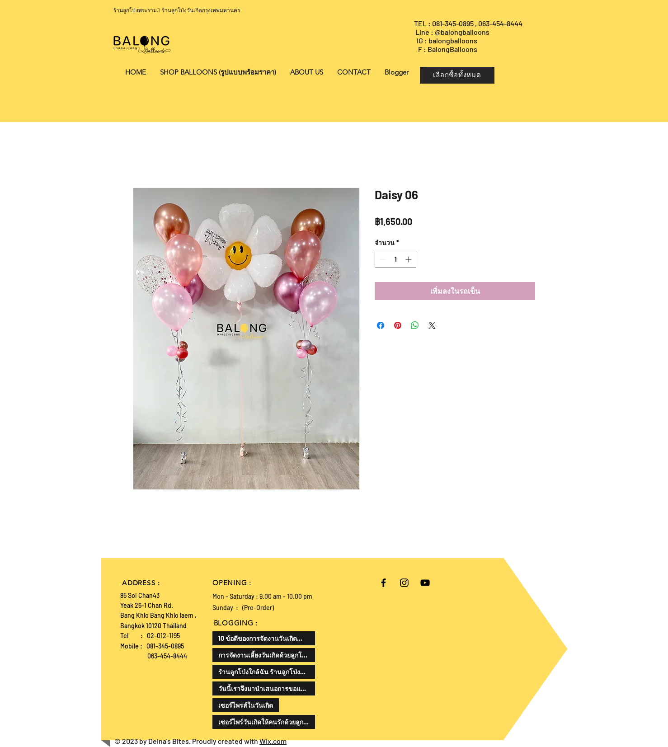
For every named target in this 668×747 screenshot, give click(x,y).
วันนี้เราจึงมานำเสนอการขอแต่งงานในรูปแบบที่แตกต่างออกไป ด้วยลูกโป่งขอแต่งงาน (266, 688)
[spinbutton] (395, 259)
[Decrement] (381, 259)
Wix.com (273, 741)
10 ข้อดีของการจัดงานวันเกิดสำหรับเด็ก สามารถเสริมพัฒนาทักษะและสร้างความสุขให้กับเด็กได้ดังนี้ (266, 638)
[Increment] (409, 259)
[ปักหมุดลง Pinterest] (397, 325)
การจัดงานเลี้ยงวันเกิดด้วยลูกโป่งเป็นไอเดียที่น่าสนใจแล (266, 655)
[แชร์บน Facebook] (380, 325)
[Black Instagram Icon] (404, 582)
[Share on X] (432, 325)
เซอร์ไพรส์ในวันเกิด (245, 705)
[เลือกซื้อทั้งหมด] (457, 75)
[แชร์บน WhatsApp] (414, 325)
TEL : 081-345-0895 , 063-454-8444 (469, 23)
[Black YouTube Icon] (425, 582)
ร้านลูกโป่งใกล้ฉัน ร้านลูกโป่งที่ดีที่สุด (266, 672)
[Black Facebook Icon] (383, 582)
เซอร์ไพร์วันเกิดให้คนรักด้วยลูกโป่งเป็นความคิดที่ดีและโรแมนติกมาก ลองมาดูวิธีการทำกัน (266, 722)
